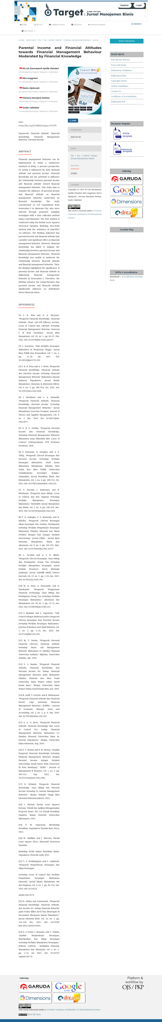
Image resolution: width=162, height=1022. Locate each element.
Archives (31, 40)
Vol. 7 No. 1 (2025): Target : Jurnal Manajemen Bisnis (64, 40)
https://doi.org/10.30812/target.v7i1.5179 (37, 125)
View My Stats (34, 1014)
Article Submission (127, 41)
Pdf (74, 120)
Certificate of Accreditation (124, 96)
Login (139, 5)
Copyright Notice (119, 81)
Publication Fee (118, 101)
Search (136, 24)
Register (125, 5)
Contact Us (116, 91)
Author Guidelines (119, 86)
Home (22, 40)
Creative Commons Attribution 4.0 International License (85, 214)
